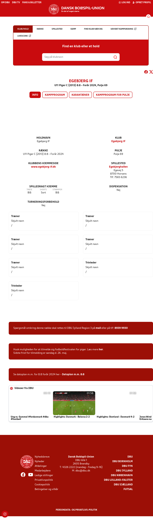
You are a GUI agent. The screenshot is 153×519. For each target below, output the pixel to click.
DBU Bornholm (122, 461)
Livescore (24, 36)
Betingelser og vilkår (46, 489)
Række (43, 150)
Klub (118, 138)
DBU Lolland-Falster (118, 480)
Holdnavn (43, 138)
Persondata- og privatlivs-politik (76, 510)
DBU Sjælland (123, 484)
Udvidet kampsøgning (123, 29)
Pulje (118, 150)
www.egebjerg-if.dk (43, 167)
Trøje (29, 190)
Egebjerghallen (118, 167)
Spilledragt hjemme (43, 186)
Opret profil (142, 2)
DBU (130, 457)
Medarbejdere (43, 471)
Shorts (43, 190)
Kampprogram (55, 95)
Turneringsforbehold (43, 202)
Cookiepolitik (42, 484)
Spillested (118, 163)
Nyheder (39, 461)
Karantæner (80, 95)
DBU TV (16, 3)
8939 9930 (121, 328)
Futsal (128, 489)
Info (35, 95)
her (101, 349)
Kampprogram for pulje (113, 95)
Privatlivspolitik (44, 480)
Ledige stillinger (44, 475)
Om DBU (5, 3)
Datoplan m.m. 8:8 (73, 374)
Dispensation (118, 186)
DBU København (122, 475)
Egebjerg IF (118, 141)
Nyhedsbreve (42, 457)
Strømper (57, 190)
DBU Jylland (124, 471)
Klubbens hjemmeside (43, 163)
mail (98, 328)
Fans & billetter (31, 3)
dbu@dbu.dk (82, 471)
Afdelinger (41, 466)
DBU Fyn (127, 466)
